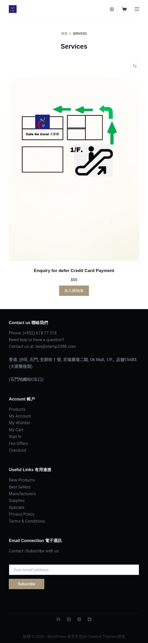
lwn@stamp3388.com (56, 346)
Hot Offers (18, 443)
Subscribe (26, 584)
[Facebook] (58, 619)
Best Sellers (20, 487)
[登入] (112, 9)
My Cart (16, 429)
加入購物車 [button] (74, 290)
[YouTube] (89, 619)
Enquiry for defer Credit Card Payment (74, 270)
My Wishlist (19, 422)
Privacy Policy (21, 514)
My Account (20, 416)
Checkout (17, 450)
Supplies (17, 500)
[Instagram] (79, 619)
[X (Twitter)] (69, 619)
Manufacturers (22, 493)
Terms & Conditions (27, 521)
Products (17, 409)
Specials (16, 507)
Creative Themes (102, 636)
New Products (22, 480)
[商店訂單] (134, 66)
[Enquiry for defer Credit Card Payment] (74, 169)
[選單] (137, 9)
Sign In (15, 436)
